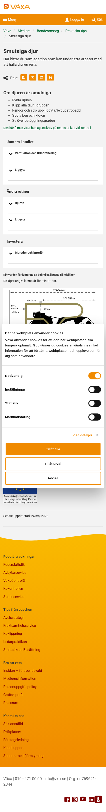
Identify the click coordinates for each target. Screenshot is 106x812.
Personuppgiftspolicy (20, 687)
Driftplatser (12, 732)
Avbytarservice (14, 572)
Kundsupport (13, 748)
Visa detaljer (82, 435)
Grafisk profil (13, 695)
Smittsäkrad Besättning (21, 650)
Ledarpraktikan (15, 642)
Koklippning (12, 633)
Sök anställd (13, 724)
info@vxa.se (55, 778)
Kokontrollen (13, 588)
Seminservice (13, 597)
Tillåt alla (53, 449)
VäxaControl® (14, 580)
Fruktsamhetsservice (19, 625)
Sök (97, 20)
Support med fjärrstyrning (23, 756)
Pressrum (10, 703)
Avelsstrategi (13, 617)
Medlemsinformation (19, 678)
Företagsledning (16, 740)
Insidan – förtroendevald (22, 670)
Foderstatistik (14, 564)
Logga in (74, 20)
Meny (12, 20)
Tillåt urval (53, 464)
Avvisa (53, 478)
